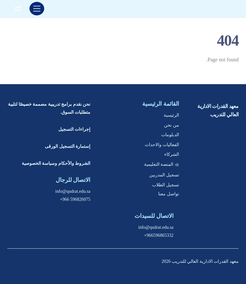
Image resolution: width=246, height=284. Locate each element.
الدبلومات (170, 134)
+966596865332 (159, 235)
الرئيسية (171, 115)
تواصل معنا (168, 193)
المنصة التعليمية (161, 164)
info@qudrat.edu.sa (72, 191)
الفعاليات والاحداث (162, 144)
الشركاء (171, 154)
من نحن (171, 125)
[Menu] (36, 8)
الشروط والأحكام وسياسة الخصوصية (56, 163)
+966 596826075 (75, 199)
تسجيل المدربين (164, 175)
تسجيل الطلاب (165, 184)
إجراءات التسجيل (74, 129)
